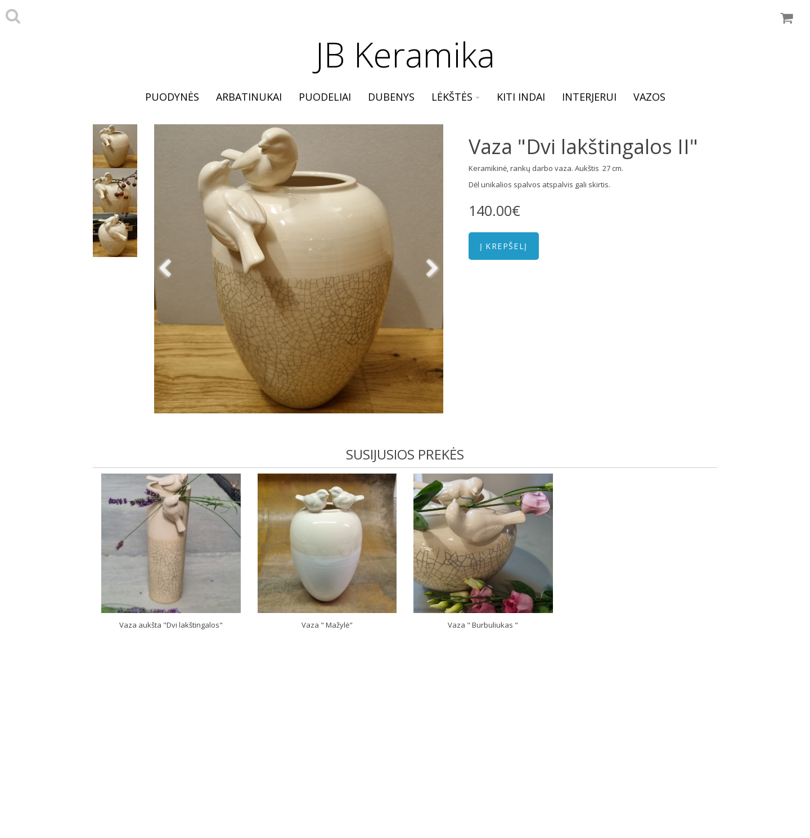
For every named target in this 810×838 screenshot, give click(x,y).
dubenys (391, 96)
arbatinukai (249, 96)
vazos (649, 96)
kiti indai (521, 96)
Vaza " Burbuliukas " (483, 625)
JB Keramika (405, 54)
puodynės (172, 96)
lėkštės (455, 96)
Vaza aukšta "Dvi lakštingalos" (171, 625)
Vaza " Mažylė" (327, 625)
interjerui (589, 96)
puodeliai (325, 96)
